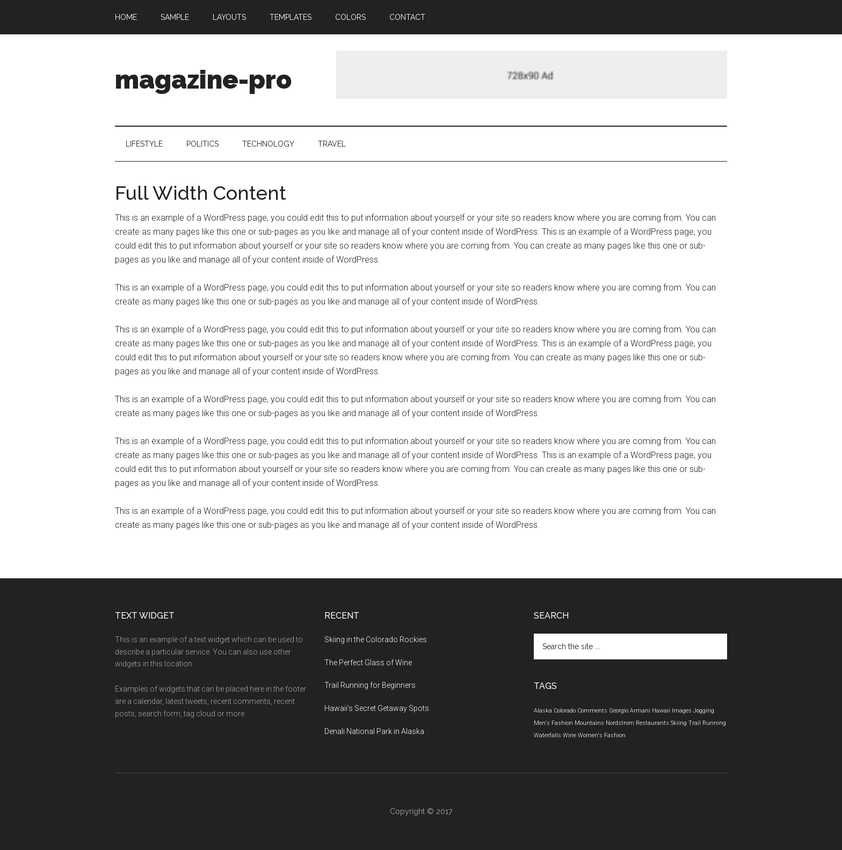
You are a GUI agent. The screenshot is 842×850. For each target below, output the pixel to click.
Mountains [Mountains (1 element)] (589, 723)
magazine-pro (203, 79)
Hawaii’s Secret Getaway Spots (376, 708)
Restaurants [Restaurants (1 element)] (652, 723)
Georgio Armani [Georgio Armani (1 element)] (629, 710)
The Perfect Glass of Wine (368, 662)
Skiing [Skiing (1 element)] (679, 723)
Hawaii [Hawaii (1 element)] (661, 710)
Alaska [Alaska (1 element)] (543, 710)
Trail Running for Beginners (370, 685)
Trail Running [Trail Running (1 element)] (707, 723)
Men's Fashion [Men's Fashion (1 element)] (553, 723)
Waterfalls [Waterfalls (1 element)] (547, 735)
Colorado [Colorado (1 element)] (565, 710)
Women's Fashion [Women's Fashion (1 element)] (602, 735)
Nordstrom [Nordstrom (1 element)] (620, 723)
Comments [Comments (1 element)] (592, 710)
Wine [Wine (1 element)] (569, 735)
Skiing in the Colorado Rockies (375, 639)
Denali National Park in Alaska (374, 731)
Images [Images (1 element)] (682, 710)
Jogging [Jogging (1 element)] (703, 710)
